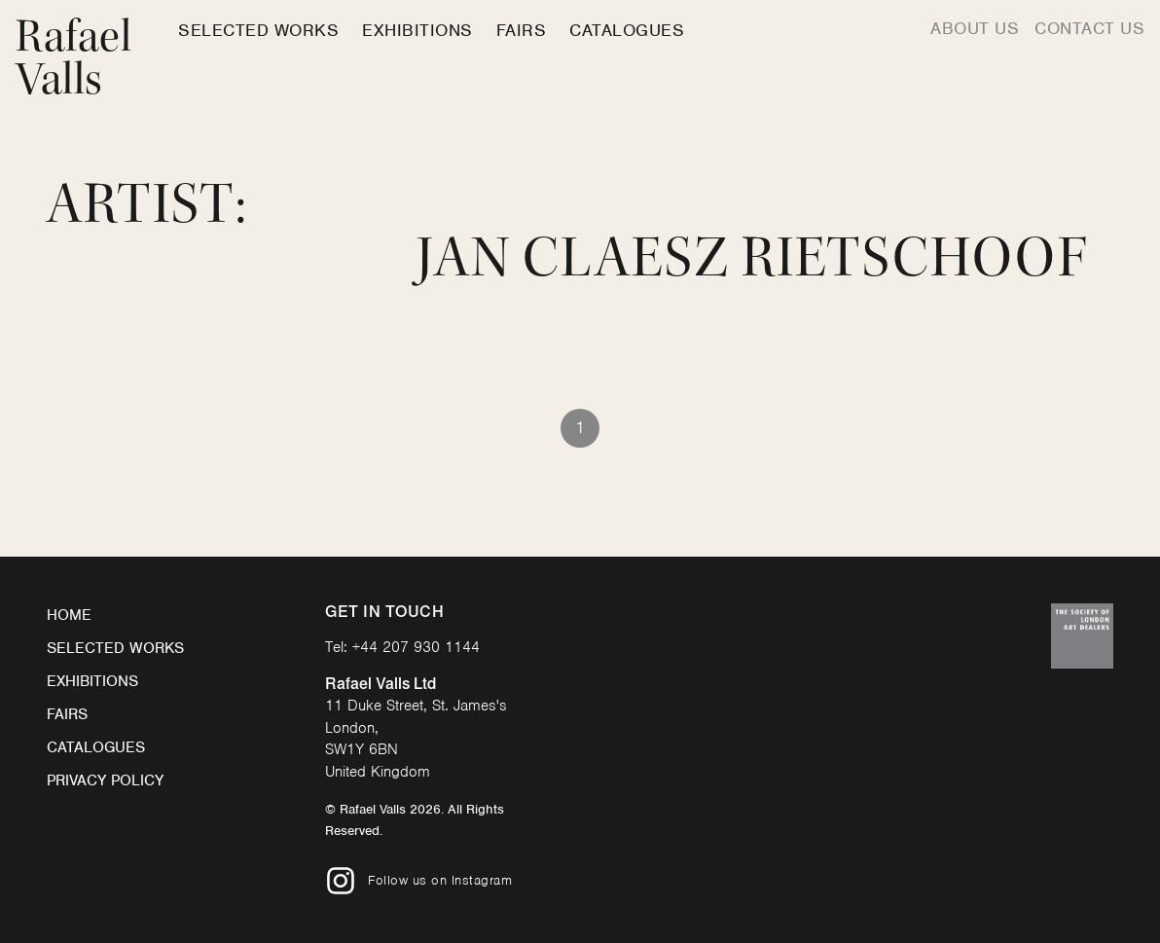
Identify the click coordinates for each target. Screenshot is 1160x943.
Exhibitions (417, 30)
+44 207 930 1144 (416, 647)
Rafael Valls (73, 58)
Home (69, 615)
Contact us (1089, 28)
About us (974, 28)
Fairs (521, 30)
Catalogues (626, 30)
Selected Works (258, 30)
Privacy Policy (105, 780)
